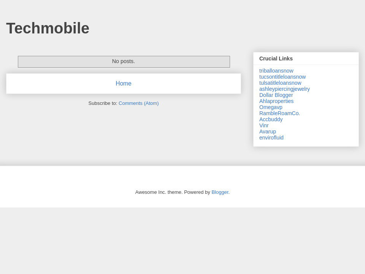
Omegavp (270, 107)
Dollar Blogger (276, 95)
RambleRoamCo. (279, 113)
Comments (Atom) (139, 103)
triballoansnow (276, 71)
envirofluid (271, 138)
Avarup (267, 131)
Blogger (219, 192)
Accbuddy (270, 119)
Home (124, 83)
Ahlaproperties (276, 101)
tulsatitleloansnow (280, 83)
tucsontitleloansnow (282, 77)
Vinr (264, 125)
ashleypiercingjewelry (284, 89)
